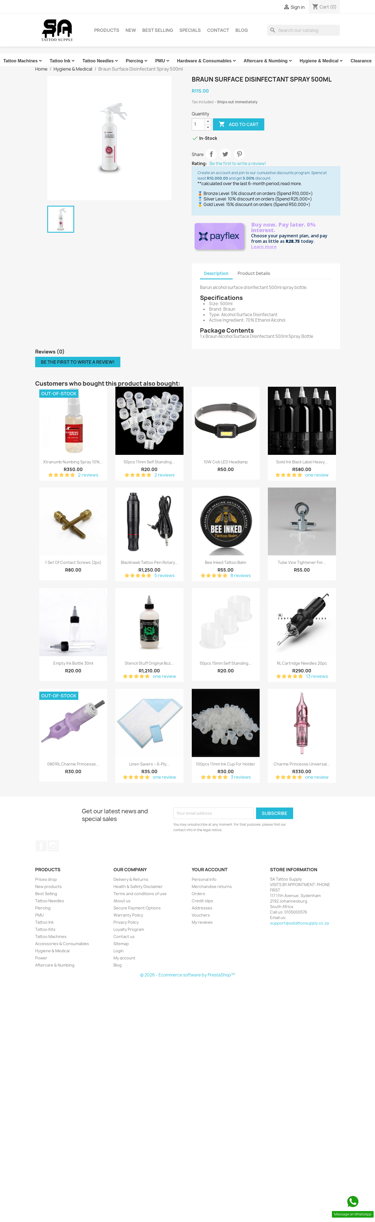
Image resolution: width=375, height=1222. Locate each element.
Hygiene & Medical (322, 61)
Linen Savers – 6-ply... (149, 764)
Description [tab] (216, 273)
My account (124, 958)
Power (41, 958)
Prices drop (46, 879)
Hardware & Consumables (207, 61)
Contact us (124, 936)
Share (211, 154)
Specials (190, 30)
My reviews (202, 922)
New (131, 30)
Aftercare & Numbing (268, 61)
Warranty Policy (128, 915)
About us (121, 900)
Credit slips (202, 900)
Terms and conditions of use (140, 893)
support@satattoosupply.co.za (299, 923)
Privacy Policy (126, 922)
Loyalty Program (128, 929)
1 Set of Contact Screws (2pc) (73, 562)
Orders (198, 893)
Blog (241, 30)
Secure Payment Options (137, 908)
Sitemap (121, 943)
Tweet (225, 154)
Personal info (204, 879)
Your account (209, 870)
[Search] (303, 30)
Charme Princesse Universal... (302, 764)
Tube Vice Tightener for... (302, 562)
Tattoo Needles (100, 61)
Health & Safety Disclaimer (138, 886)
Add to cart (239, 124)
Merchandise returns (212, 886)
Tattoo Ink (63, 61)
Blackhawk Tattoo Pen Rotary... (149, 562)
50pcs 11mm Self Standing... (149, 461)
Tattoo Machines (23, 61)
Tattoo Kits (45, 929)
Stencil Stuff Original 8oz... (149, 663)
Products (106, 30)
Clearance (361, 61)
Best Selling (157, 30)
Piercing (137, 61)
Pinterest (239, 154)
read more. (291, 183)
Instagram (53, 845)
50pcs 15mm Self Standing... (226, 663)
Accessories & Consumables (62, 943)
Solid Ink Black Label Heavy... (302, 461)
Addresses (202, 908)
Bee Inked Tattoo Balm (225, 562)
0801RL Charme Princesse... (73, 764)
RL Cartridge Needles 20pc (302, 663)
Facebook (41, 845)
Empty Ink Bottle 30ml (73, 663)
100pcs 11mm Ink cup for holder (225, 764)
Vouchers (201, 915)
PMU (163, 61)
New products (48, 886)
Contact (218, 30)
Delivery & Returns (130, 879)
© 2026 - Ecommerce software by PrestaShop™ (187, 975)
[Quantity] (198, 124)
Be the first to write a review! (238, 163)
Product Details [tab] (254, 273)
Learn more (264, 247)
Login (118, 950)
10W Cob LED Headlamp (226, 461)
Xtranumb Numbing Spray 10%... (73, 461)
